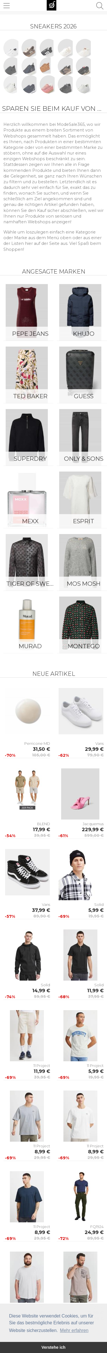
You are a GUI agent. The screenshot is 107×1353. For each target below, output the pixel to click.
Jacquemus (93, 824)
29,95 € (42, 1157)
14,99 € (41, 990)
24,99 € (94, 1232)
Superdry (30, 458)
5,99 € (96, 910)
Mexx (30, 521)
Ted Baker (30, 396)
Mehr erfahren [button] (74, 1330)
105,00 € (41, 755)
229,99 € (93, 829)
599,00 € (94, 835)
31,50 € (41, 749)
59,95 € (42, 996)
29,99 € (94, 749)
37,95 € (96, 996)
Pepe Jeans (30, 333)
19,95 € (96, 916)
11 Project (41, 1065)
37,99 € (41, 910)
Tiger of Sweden (31, 583)
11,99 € (95, 990)
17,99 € (41, 829)
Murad (30, 646)
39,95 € (42, 835)
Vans (99, 743)
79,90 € (95, 755)
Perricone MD (37, 743)
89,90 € (41, 916)
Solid (99, 904)
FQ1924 (97, 1226)
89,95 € (95, 1238)
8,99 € (42, 1151)
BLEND (43, 824)
